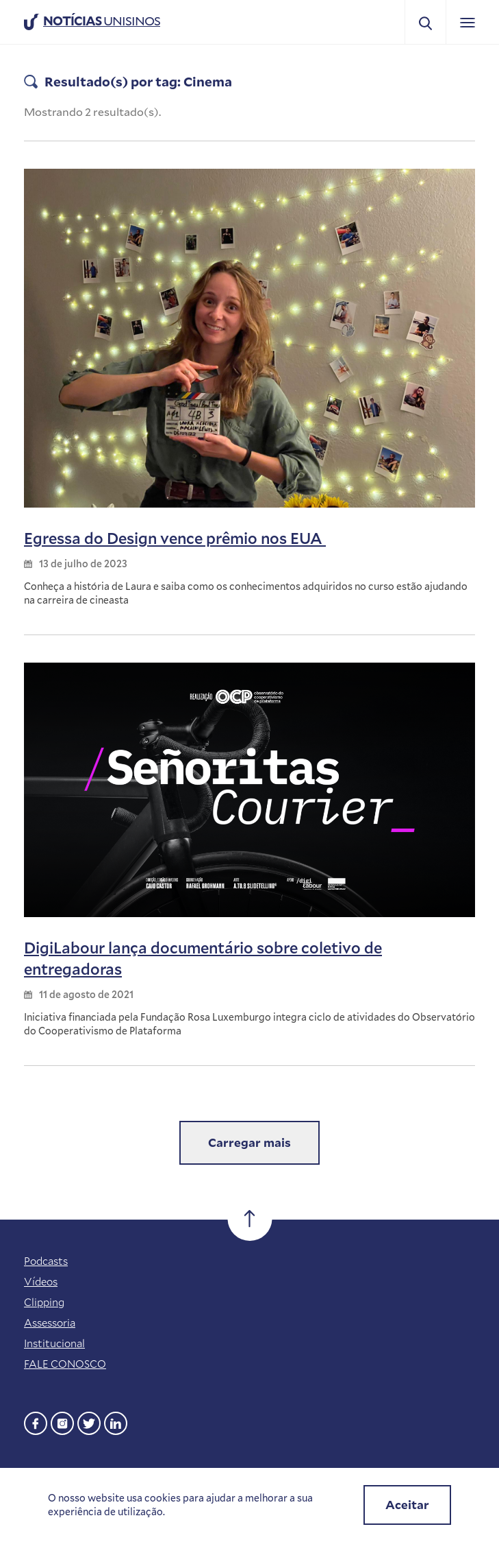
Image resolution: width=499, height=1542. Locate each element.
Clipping (44, 1302)
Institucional (54, 1343)
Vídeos (40, 1281)
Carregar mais (249, 1142)
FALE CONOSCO (65, 1364)
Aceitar (407, 1505)
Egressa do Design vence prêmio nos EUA (175, 538)
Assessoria (49, 1322)
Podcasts (46, 1261)
